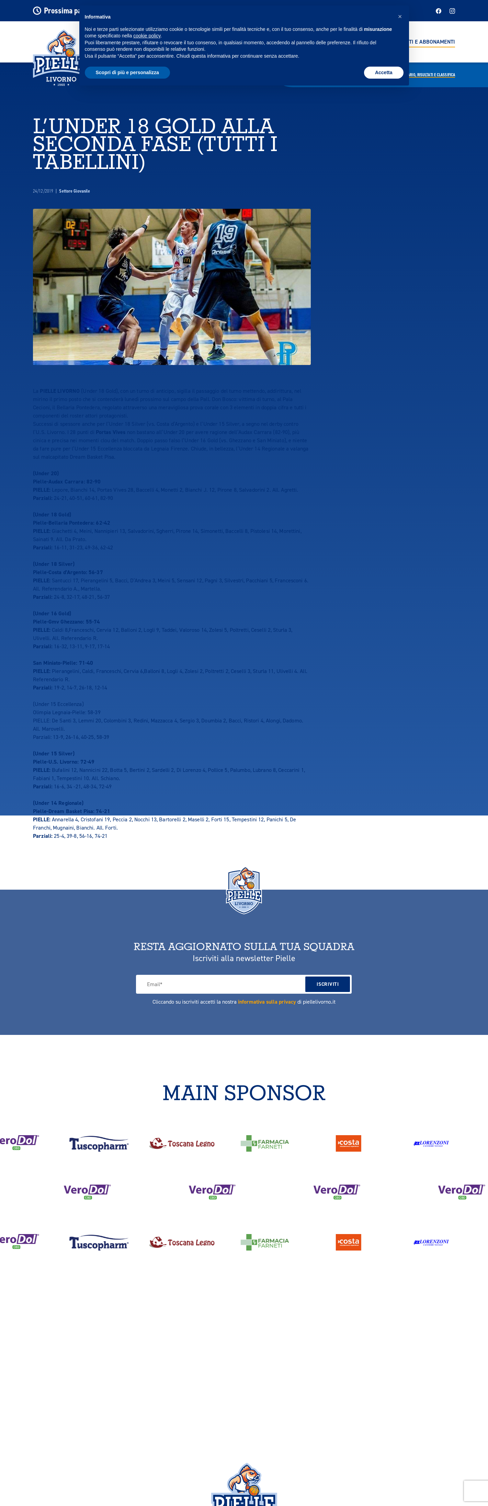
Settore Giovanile (74, 191)
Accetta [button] (384, 72)
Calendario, (425, 75)
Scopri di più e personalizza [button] (127, 72)
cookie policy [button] (146, 35)
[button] (400, 16)
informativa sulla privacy (267, 1001)
